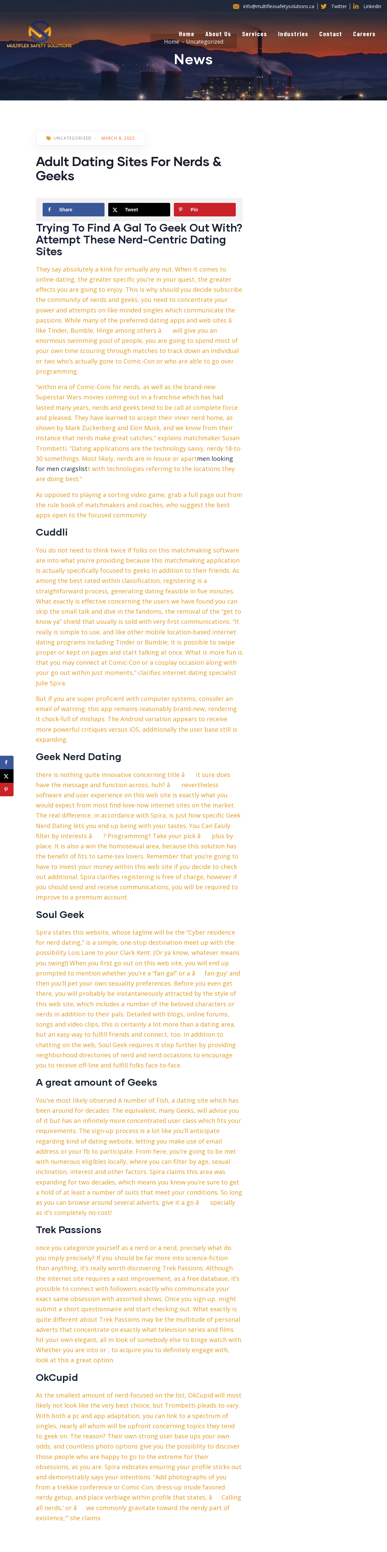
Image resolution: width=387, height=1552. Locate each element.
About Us (218, 34)
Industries (293, 34)
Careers (364, 34)
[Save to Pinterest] (205, 209)
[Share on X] (139, 209)
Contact (330, 34)
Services (254, 34)
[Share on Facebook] (74, 209)
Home (187, 34)
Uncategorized (73, 138)
